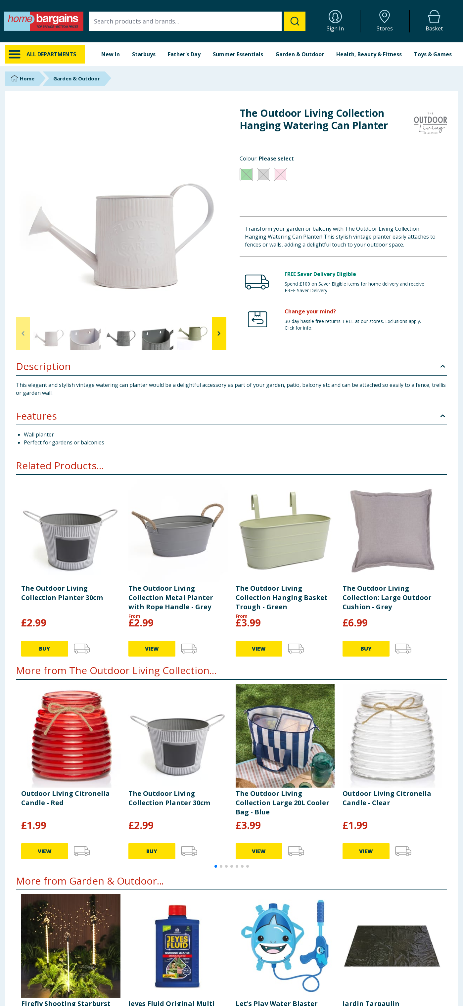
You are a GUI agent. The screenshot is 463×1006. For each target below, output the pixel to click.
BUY (44, 648)
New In (110, 54)
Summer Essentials (238, 54)
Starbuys (144, 54)
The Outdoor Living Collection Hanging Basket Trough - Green (282, 597)
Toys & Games (433, 54)
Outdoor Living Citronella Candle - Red (65, 798)
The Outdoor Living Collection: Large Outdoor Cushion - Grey (387, 597)
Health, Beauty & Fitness (369, 54)
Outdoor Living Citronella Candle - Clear (387, 798)
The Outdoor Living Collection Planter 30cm (62, 593)
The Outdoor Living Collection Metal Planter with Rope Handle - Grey (170, 597)
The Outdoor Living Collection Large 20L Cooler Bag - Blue (282, 802)
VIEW (152, 648)
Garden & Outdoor (299, 54)
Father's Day (184, 54)
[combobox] (197, 21)
